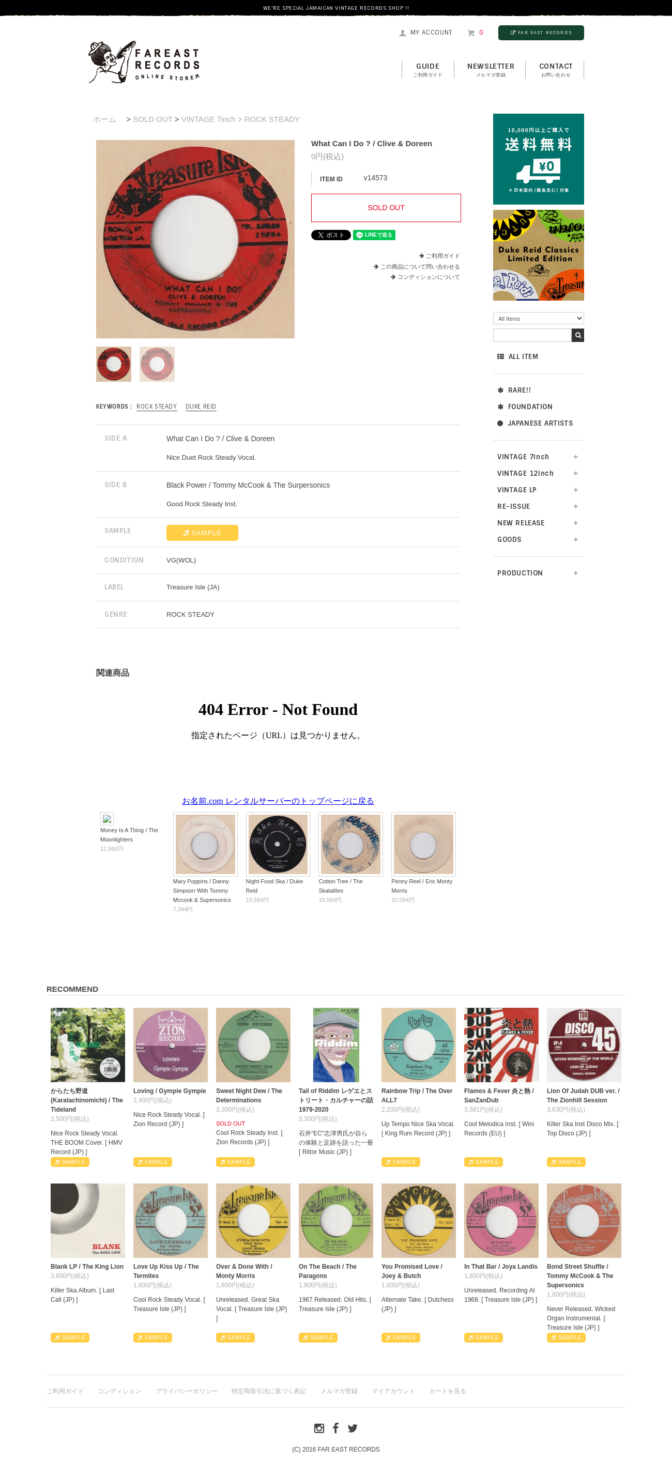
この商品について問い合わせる (420, 266)
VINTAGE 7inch (523, 457)
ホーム (104, 119)
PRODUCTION (520, 573)
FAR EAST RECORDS (541, 32)
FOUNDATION (525, 406)
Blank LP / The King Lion (87, 1266)
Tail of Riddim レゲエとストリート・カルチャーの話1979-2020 (336, 1100)
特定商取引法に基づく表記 (269, 1391)
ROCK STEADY (156, 406)
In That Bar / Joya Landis (501, 1266)
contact (556, 70)
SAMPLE (202, 533)
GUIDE (428, 70)
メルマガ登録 (339, 1391)
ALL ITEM (517, 356)
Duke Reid (201, 406)
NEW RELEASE (521, 523)
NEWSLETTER (490, 70)
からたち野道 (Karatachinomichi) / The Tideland (87, 1100)
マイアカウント (393, 1391)
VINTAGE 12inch (525, 473)
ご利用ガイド (443, 256)
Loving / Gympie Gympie (169, 1091)
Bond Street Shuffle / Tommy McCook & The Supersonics (580, 1276)
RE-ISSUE (513, 506)
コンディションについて (425, 277)
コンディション (119, 1391)
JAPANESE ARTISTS (535, 423)
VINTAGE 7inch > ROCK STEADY (240, 119)
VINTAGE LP (517, 490)
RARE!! (514, 390)
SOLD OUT (152, 119)
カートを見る (447, 1391)
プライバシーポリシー (187, 1391)
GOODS (509, 539)
